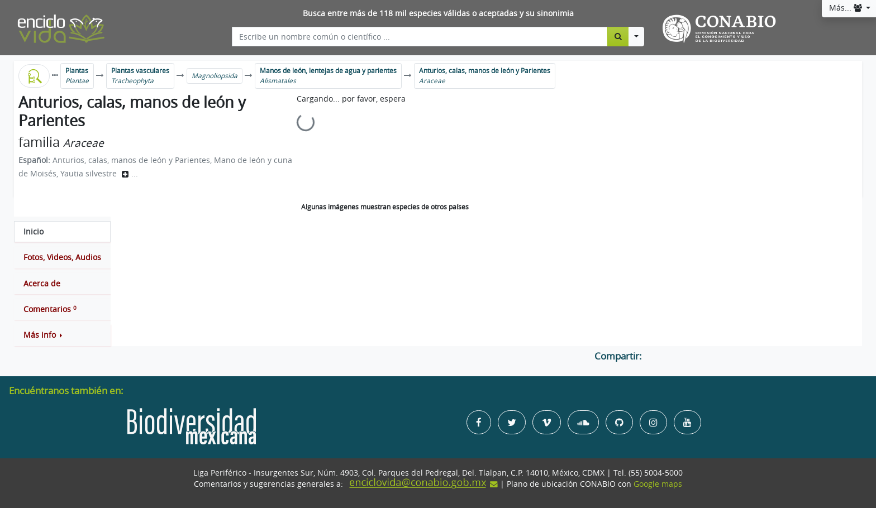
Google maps (658, 484)
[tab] (62, 231)
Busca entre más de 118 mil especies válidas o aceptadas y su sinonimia (438, 13)
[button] (62, 335)
